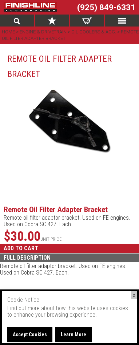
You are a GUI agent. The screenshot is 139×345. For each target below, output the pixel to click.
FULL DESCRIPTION (27, 257)
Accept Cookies (30, 334)
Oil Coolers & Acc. (93, 31)
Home (9, 31)
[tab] (69, 257)
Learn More (73, 334)
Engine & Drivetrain (43, 31)
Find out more (23, 308)
